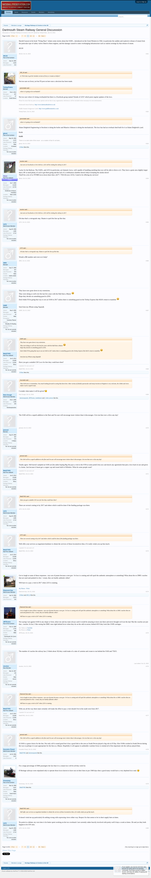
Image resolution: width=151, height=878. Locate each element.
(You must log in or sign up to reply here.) (137, 847)
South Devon (12, 98)
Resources (25, 12)
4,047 (14, 787)
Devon (14, 679)
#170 (147, 428)
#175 (147, 633)
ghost (5, 133)
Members (41, 12)
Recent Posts (18, 15)
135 (15, 673)
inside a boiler (12, 275)
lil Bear (22, 147)
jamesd (5, 430)
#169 (147, 394)
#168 (147, 369)
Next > (43, 36)
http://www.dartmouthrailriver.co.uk (45, 104)
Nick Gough (7, 395)
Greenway (6, 781)
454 (15, 312)
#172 (147, 509)
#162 (147, 111)
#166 (147, 260)
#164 (147, 178)
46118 (5, 56)
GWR (5, 305)
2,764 (14, 628)
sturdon (6, 666)
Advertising (51, 12)
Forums (8, 12)
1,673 (14, 597)
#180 (147, 828)
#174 (147, 591)
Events (33, 12)
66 (39, 36)
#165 (147, 222)
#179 (147, 783)
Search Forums (7, 15)
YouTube (29, 628)
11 (33, 36)
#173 (147, 551)
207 (15, 94)
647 (15, 269)
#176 (147, 666)
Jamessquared (24, 398)
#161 (147, 53)
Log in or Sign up (141, 1)
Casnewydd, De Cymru (10, 636)
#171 (147, 474)
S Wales (14, 441)
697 (15, 437)
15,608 (14, 360)
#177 (147, 715)
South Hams (13, 793)
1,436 (14, 401)
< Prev (12, 36)
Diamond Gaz (8, 590)
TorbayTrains (43, 32)
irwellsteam (39, 398)
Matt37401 (7, 353)
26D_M (28, 595)
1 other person (49, 398)
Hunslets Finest (9, 749)
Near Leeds (13, 194)
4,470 (14, 140)
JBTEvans (32, 398)
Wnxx (14, 364)
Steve (20, 178)
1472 (5, 224)
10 (30, 36)
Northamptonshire (11, 407)
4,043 (14, 63)
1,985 (14, 231)
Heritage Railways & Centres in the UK (22, 32)
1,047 (14, 756)
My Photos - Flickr (24, 588)
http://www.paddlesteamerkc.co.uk (49, 108)
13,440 (14, 185)
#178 (147, 749)
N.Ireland (13, 146)
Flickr (29, 630)
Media (16, 12)
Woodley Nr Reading (10, 324)
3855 (5, 263)
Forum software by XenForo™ (18, 871)
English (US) (6, 868)
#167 (147, 310)
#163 (147, 143)
